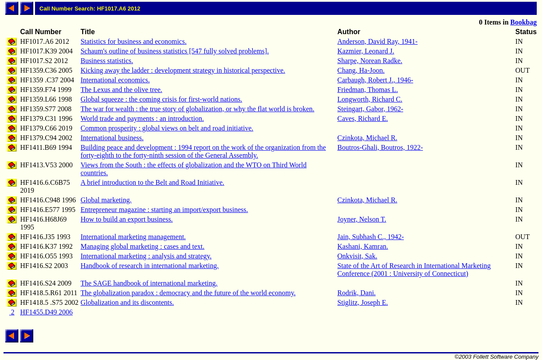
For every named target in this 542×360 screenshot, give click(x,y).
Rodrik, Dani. (357, 292)
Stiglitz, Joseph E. (363, 302)
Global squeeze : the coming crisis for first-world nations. (161, 99)
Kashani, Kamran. (363, 246)
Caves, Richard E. (363, 118)
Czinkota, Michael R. (368, 137)
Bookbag (523, 22)
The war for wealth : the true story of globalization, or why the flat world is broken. (197, 109)
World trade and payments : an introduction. (142, 118)
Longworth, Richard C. (370, 99)
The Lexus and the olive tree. (121, 89)
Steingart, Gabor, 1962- (370, 109)
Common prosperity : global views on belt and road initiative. (167, 128)
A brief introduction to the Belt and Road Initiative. (152, 182)
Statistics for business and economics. (134, 41)
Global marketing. (106, 200)
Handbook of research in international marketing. (149, 265)
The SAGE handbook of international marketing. (149, 283)
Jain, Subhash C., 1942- (371, 236)
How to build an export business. (127, 219)
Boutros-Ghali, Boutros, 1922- (380, 147)
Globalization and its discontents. (127, 302)
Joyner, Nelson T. (362, 219)
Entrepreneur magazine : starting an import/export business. (164, 209)
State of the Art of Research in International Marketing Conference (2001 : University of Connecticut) (414, 269)
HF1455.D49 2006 (46, 312)
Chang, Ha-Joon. (361, 70)
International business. (112, 137)
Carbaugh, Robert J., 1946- (375, 80)
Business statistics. (107, 60)
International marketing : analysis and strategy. (146, 256)
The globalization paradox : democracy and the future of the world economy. (188, 292)
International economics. (115, 80)
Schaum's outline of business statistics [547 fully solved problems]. (175, 51)
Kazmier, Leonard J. (366, 51)
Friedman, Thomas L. (368, 89)
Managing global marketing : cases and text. (142, 246)
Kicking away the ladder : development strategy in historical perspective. (183, 70)
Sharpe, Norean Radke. (370, 60)
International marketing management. (133, 236)
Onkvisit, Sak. (357, 256)
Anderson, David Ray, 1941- (378, 41)
